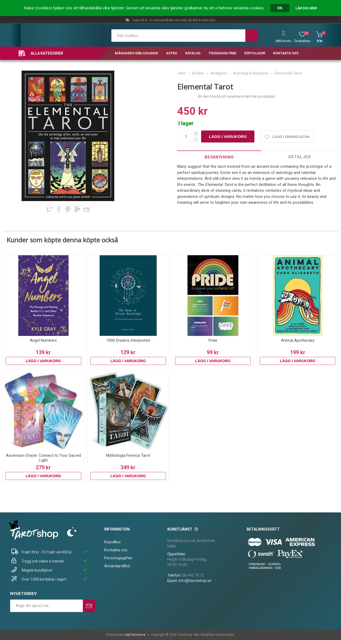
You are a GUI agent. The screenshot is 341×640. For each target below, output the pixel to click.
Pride (213, 340)
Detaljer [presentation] (300, 156)
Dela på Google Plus (77, 209)
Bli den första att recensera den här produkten (236, 96)
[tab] (219, 157)
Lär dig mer (306, 8)
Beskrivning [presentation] (219, 157)
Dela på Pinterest (68, 209)
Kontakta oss (116, 550)
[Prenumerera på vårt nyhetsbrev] (46, 606)
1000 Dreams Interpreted (128, 340)
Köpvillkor (112, 542)
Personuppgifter (118, 558)
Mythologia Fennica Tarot (128, 455)
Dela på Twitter (49, 209)
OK (280, 8)
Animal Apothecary (297, 340)
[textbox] (178, 35)
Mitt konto (283, 41)
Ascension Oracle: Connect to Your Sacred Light (43, 458)
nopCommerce (135, 635)
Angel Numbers (43, 340)
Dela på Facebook (59, 209)
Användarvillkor (117, 566)
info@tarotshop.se (195, 580)
